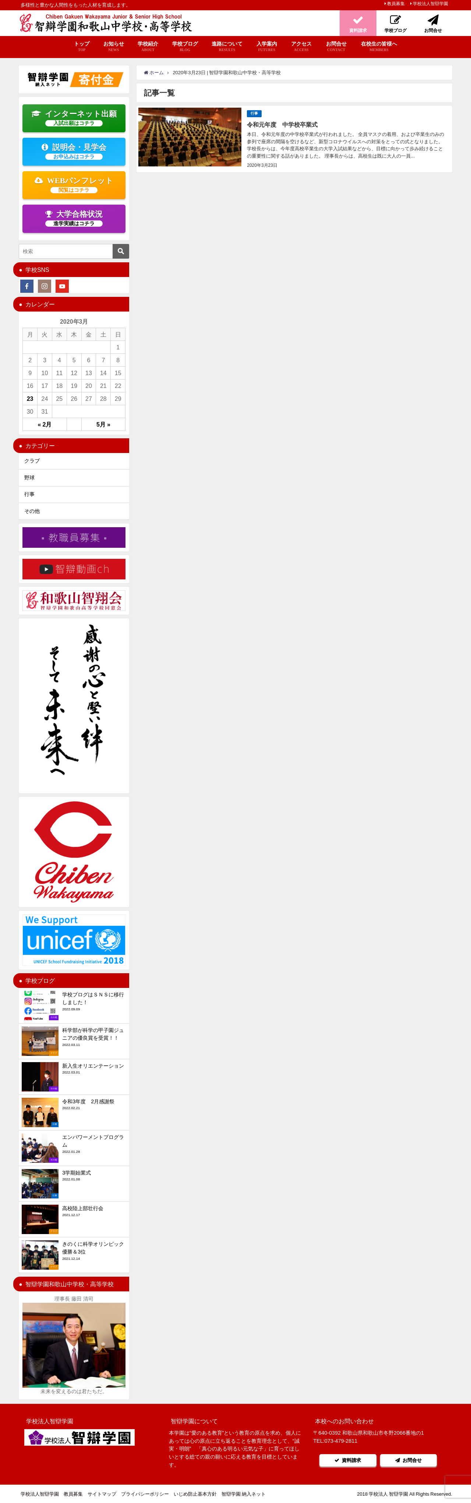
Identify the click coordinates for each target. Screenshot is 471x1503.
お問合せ (336, 47)
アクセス (301, 47)
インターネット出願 (74, 117)
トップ (81, 47)
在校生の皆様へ (379, 47)
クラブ (32, 460)
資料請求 (347, 1460)
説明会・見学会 (74, 151)
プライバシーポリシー (145, 1494)
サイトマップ (102, 1494)
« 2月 (45, 424)
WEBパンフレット (74, 184)
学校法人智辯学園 (430, 3)
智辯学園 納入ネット (244, 1494)
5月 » (103, 424)
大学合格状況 (74, 218)
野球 (29, 477)
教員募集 (396, 3)
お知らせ (113, 47)
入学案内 (266, 47)
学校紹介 (148, 47)
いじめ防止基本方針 (195, 1494)
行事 (254, 113)
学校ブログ (185, 47)
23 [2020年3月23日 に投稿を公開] (30, 399)
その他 (32, 511)
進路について (227, 47)
